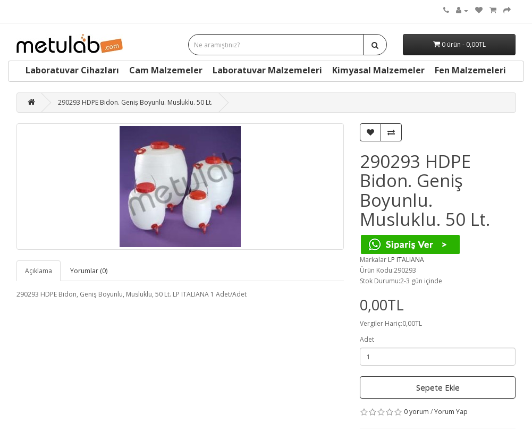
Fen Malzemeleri (470, 70)
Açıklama (38, 270)
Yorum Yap (451, 411)
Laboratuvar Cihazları (72, 70)
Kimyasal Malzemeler (378, 70)
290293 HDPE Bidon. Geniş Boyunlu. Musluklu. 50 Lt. (135, 102)
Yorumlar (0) (88, 270)
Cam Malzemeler (165, 70)
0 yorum (416, 411)
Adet (367, 339)
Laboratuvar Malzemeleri (267, 70)
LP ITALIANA (406, 259)
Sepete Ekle (438, 387)
